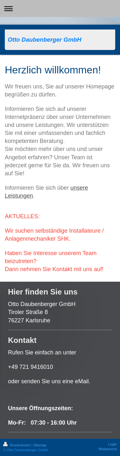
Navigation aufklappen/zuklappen (60, 8)
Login (112, 444)
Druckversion (17, 445)
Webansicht (108, 449)
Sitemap (39, 445)
